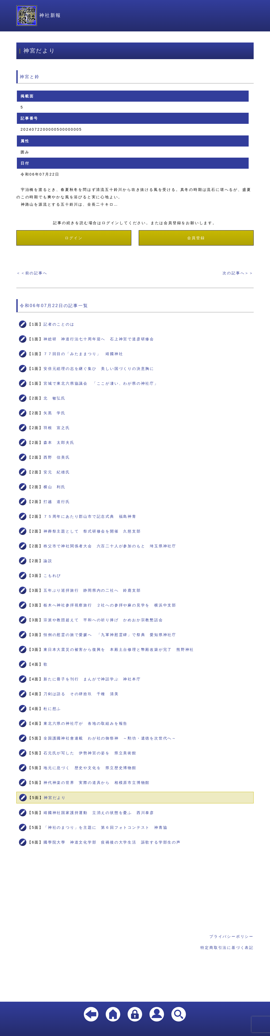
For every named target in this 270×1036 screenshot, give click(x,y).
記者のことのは (59, 324)
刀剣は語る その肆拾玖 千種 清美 (81, 694)
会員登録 (196, 238)
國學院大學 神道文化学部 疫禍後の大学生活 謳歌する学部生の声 (112, 842)
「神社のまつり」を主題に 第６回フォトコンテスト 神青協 (105, 827)
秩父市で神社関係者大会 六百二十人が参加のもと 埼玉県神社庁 (110, 546)
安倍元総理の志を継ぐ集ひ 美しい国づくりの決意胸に (99, 368)
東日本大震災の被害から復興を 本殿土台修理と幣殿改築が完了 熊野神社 (119, 649)
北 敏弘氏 (55, 398)
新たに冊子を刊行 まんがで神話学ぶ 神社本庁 (92, 679)
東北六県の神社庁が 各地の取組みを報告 (86, 723)
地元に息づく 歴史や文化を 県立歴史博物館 (90, 768)
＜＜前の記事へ (31, 273)
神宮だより (55, 797)
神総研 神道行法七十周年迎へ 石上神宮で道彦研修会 (99, 339)
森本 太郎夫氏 (59, 442)
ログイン (74, 238)
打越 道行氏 (57, 502)
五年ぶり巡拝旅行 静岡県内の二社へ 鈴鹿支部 (92, 590)
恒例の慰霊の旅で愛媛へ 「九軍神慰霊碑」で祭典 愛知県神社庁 (110, 635)
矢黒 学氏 (55, 413)
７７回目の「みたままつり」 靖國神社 (83, 354)
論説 (48, 561)
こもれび (52, 575)
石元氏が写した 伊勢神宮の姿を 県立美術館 (90, 753)
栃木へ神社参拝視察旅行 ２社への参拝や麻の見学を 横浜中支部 (110, 605)
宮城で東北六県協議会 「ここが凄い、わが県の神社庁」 (101, 383)
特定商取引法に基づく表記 (227, 947)
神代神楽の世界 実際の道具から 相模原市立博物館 (97, 782)
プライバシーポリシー (231, 936)
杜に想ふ (52, 709)
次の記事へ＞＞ (238, 273)
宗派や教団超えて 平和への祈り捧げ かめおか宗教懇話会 (103, 620)
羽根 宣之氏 (57, 428)
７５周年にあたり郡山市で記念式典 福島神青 (90, 516)
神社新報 (38, 15)
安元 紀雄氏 (57, 472)
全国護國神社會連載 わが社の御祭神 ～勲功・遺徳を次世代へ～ (110, 738)
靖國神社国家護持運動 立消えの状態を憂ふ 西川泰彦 (99, 813)
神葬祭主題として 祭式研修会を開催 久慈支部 (92, 531)
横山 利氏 (55, 487)
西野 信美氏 (57, 457)
